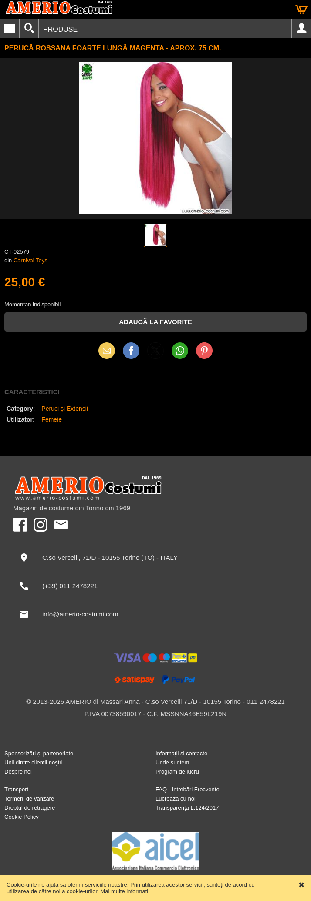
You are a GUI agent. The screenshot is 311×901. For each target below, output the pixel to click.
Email (107, 350)
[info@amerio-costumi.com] (155, 614)
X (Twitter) (155, 353)
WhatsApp (179, 350)
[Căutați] (29, 28)
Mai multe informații (124, 891)
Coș (301, 9)
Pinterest (204, 350)
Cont (301, 28)
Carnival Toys (30, 260)
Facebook (131, 350)
